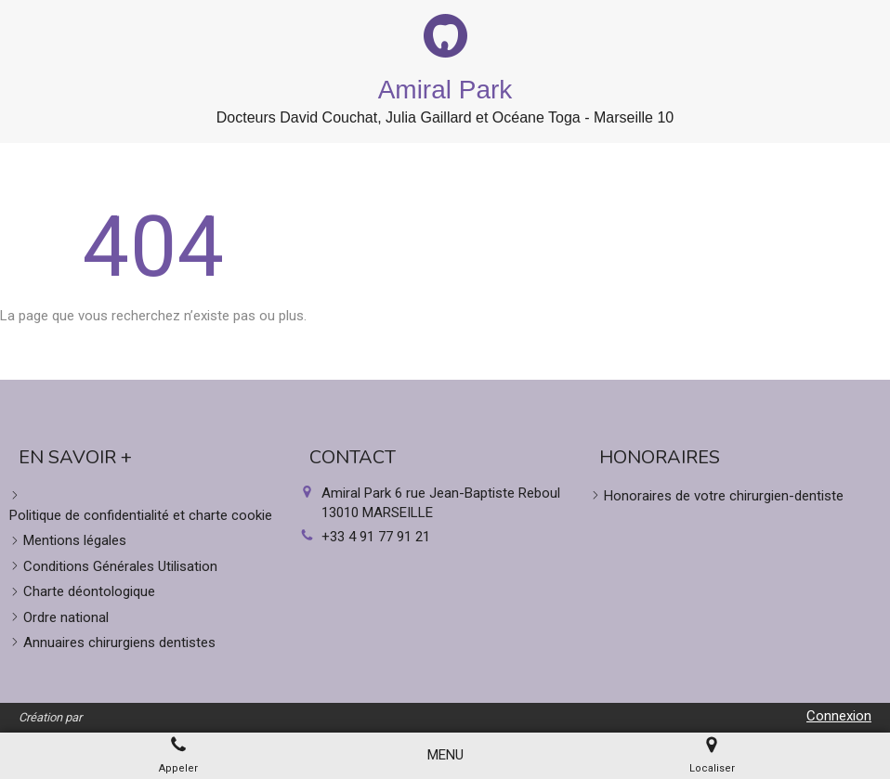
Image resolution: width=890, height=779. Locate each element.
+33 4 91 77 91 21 (375, 536)
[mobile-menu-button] (445, 755)
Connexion (838, 716)
